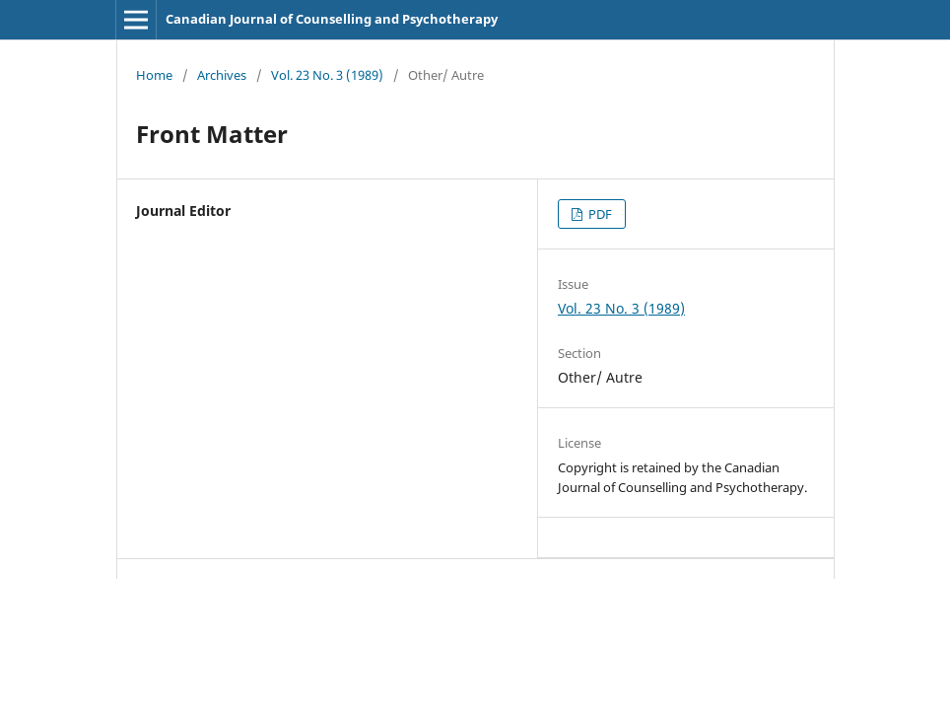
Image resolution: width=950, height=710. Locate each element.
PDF (598, 214)
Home (154, 75)
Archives (221, 75)
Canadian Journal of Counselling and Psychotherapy (332, 19)
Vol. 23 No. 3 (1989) (327, 75)
